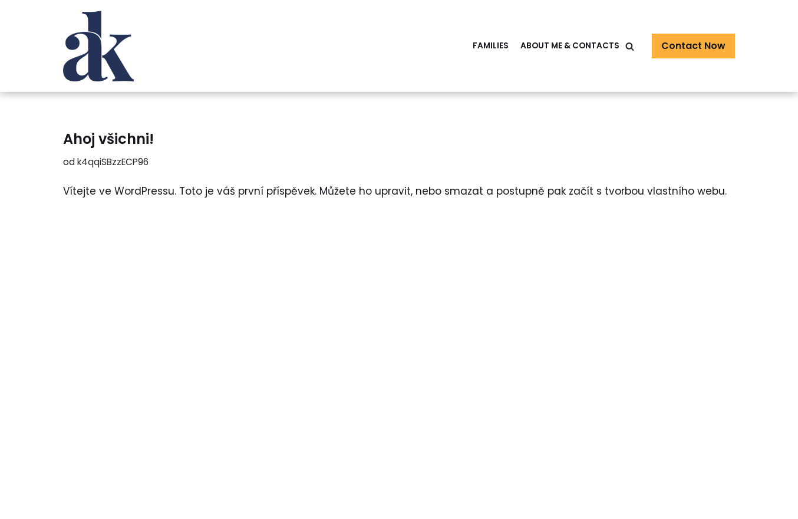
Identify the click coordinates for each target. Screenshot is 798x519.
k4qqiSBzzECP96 (113, 162)
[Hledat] (629, 46)
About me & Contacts (569, 45)
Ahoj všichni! (108, 139)
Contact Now (693, 45)
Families (491, 45)
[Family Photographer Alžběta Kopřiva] (98, 46)
